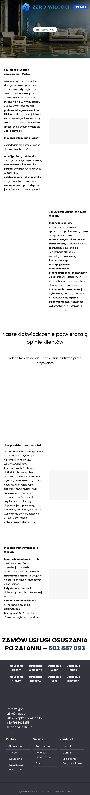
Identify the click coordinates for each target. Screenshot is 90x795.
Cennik (66, 752)
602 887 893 (66, 648)
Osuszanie (15, 759)
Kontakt (67, 746)
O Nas (13, 752)
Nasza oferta (17, 746)
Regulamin (43, 746)
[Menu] (3, 7)
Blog (38, 763)
